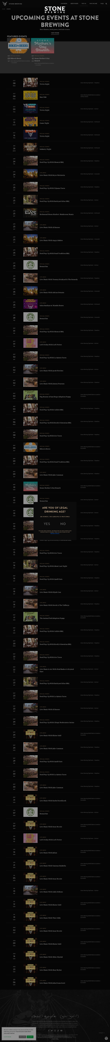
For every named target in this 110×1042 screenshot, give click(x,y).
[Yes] (47, 524)
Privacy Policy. (55, 533)
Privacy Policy (55, 1039)
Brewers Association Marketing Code (60, 1036)
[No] (63, 524)
